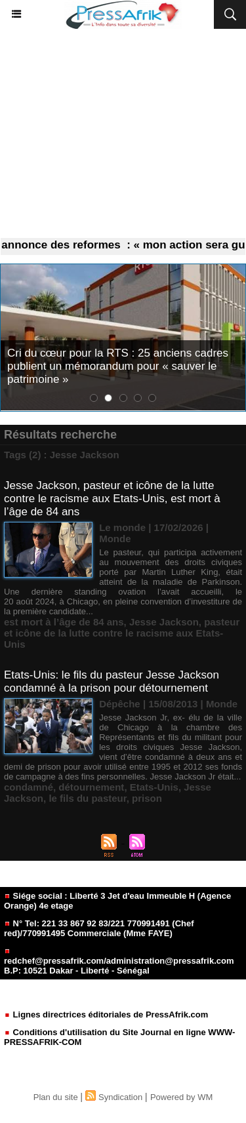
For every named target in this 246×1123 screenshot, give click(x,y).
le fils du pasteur (87, 798)
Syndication (120, 1097)
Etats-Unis (154, 787)
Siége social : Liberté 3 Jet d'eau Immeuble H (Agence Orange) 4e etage (117, 901)
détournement (91, 787)
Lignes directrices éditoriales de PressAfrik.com (106, 1014)
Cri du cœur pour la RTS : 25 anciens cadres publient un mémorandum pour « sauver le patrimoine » (117, 366)
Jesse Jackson (164, 621)
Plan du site (55, 1097)
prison (147, 798)
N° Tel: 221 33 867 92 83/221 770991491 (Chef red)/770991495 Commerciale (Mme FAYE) (99, 928)
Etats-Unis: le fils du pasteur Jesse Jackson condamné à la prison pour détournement (111, 681)
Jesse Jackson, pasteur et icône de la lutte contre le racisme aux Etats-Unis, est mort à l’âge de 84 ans (112, 498)
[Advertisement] (123, 134)
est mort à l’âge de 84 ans (64, 621)
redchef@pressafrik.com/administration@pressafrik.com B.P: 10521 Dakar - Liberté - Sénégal (119, 962)
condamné (28, 787)
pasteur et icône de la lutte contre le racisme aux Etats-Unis (121, 633)
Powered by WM (181, 1097)
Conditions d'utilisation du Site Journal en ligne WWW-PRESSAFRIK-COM (119, 1037)
